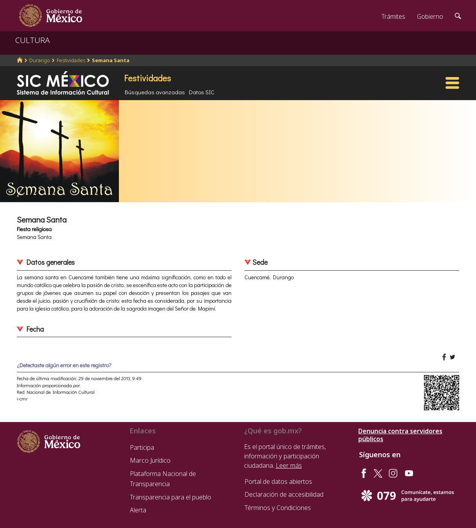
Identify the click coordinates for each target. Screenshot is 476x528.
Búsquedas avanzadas (155, 92)
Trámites (393, 16)
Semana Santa (110, 60)
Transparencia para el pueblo (170, 497)
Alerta (138, 510)
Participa (142, 447)
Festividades (71, 60)
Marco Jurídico (150, 460)
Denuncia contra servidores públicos (400, 435)
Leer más (289, 465)
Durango (39, 60)
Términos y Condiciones (277, 507)
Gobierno (430, 16)
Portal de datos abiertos (278, 481)
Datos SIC (201, 92)
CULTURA (32, 40)
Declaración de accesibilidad (283, 494)
